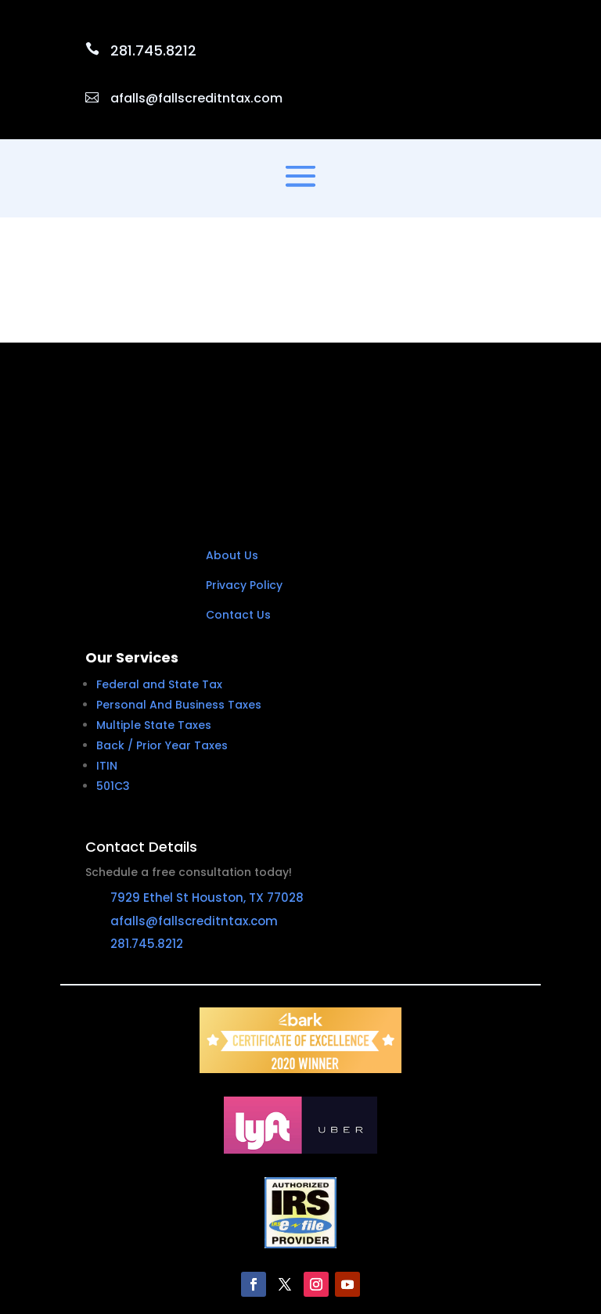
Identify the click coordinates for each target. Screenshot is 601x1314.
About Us (232, 460)
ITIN (106, 669)
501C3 (113, 690)
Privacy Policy (244, 489)
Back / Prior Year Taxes (162, 649)
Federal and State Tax (159, 588)
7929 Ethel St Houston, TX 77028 (207, 801)
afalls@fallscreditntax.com (196, 98)
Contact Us (238, 518)
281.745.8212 (153, 50)
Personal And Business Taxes (178, 608)
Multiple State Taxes (153, 629)
